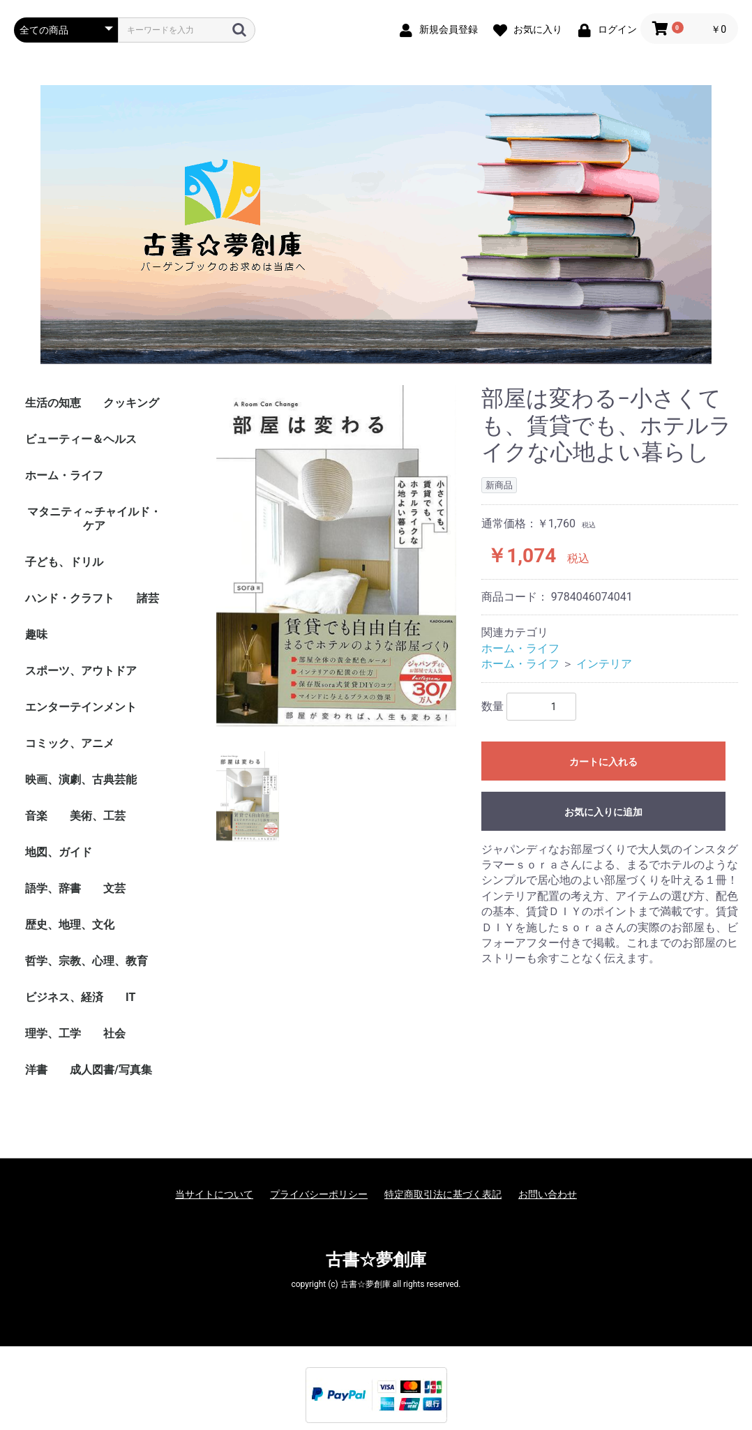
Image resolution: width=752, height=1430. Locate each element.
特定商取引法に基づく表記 (443, 1194)
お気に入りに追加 (603, 812)
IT (130, 997)
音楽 (36, 815)
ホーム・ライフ (64, 475)
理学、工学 (53, 1033)
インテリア (604, 663)
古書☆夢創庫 (376, 1260)
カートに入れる (603, 761)
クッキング (131, 402)
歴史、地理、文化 (69, 924)
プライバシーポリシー (319, 1194)
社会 (114, 1033)
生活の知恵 (53, 402)
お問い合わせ (547, 1194)
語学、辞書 (53, 888)
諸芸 (148, 598)
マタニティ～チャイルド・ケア (94, 518)
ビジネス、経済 (64, 997)
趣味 (36, 634)
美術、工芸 (98, 815)
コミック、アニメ (69, 743)
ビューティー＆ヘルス (81, 439)
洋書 (36, 1069)
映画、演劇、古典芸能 (81, 779)
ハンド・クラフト (69, 598)
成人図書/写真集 (111, 1069)
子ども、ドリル (64, 562)
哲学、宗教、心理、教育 (86, 961)
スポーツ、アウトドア (81, 670)
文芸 (114, 888)
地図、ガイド (58, 852)
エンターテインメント (81, 707)
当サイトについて (214, 1194)
